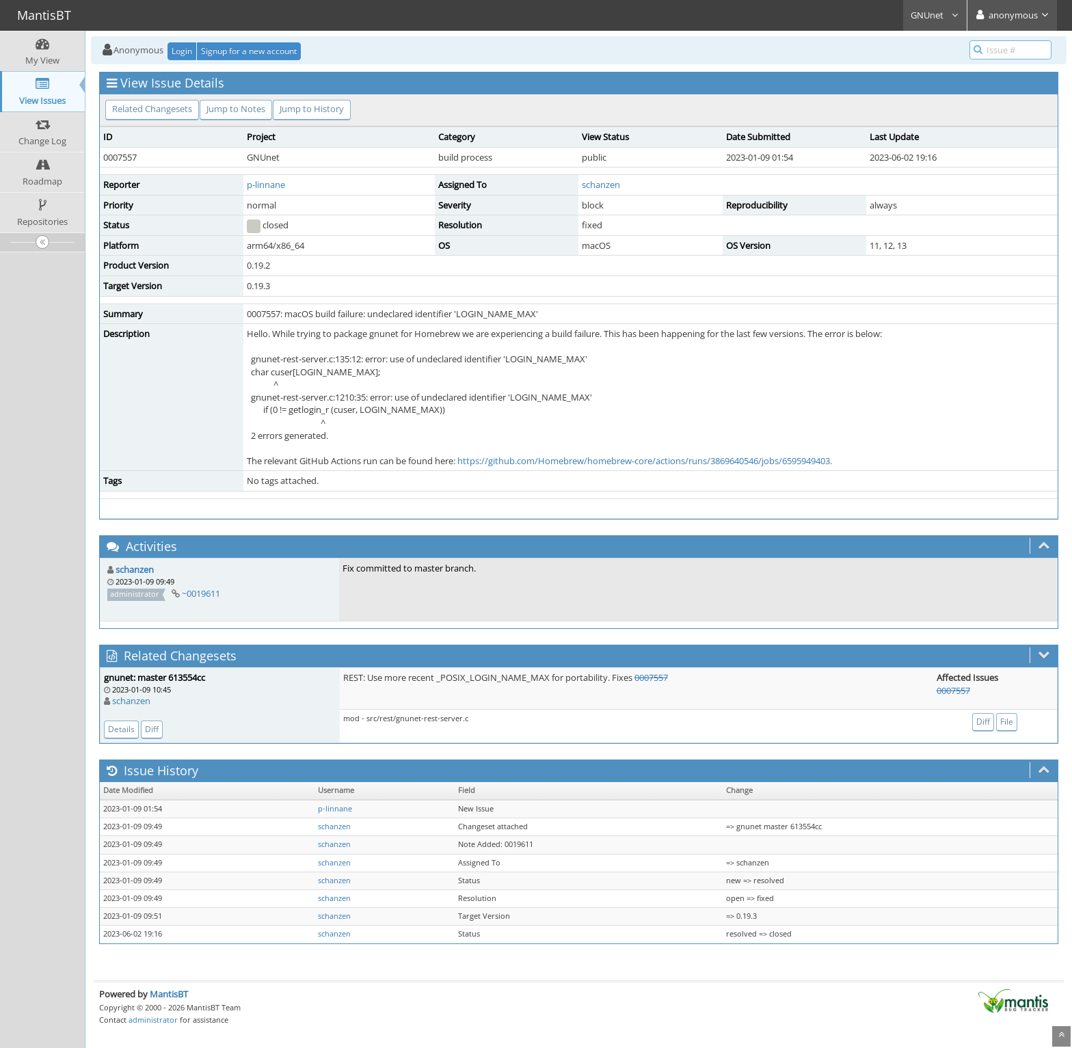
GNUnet (935, 15)
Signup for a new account (249, 51)
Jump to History (312, 109)
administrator (153, 1020)
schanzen (601, 184)
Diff (152, 729)
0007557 (651, 677)
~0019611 (201, 593)
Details (121, 729)
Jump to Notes (235, 109)
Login (182, 51)
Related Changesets (152, 109)
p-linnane (266, 184)
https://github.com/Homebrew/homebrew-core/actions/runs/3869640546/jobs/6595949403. (644, 461)
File (1006, 721)
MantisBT (169, 994)
